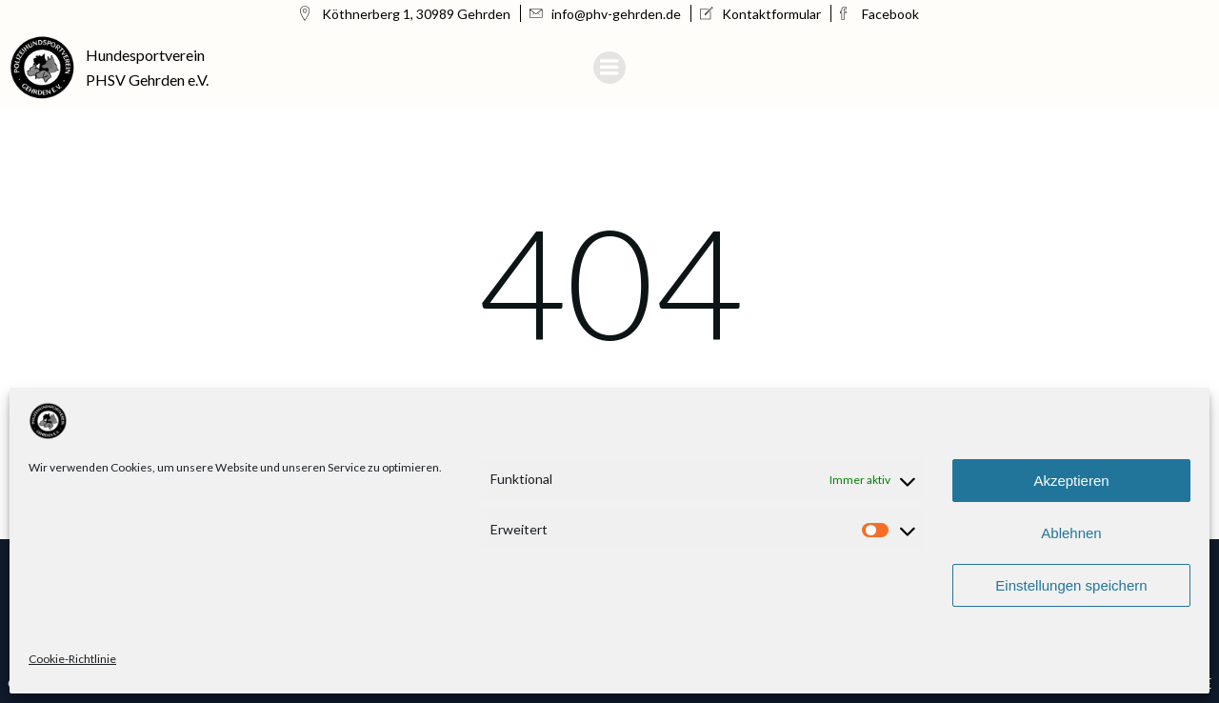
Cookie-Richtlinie (72, 659)
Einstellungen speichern (1071, 585)
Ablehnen (1071, 533)
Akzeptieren (1071, 480)
